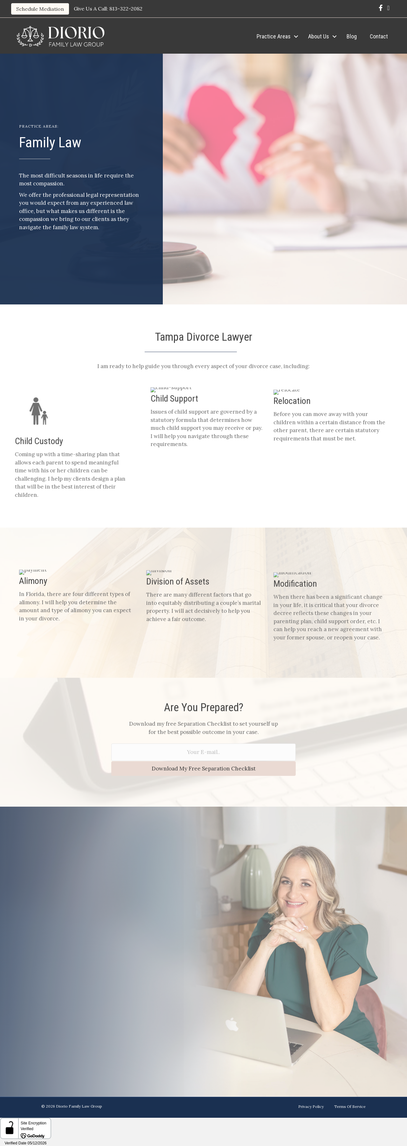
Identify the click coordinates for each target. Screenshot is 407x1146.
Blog (352, 36)
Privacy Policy (311, 1106)
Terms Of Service (350, 1106)
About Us (318, 36)
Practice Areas (274, 36)
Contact (379, 36)
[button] (296, 36)
